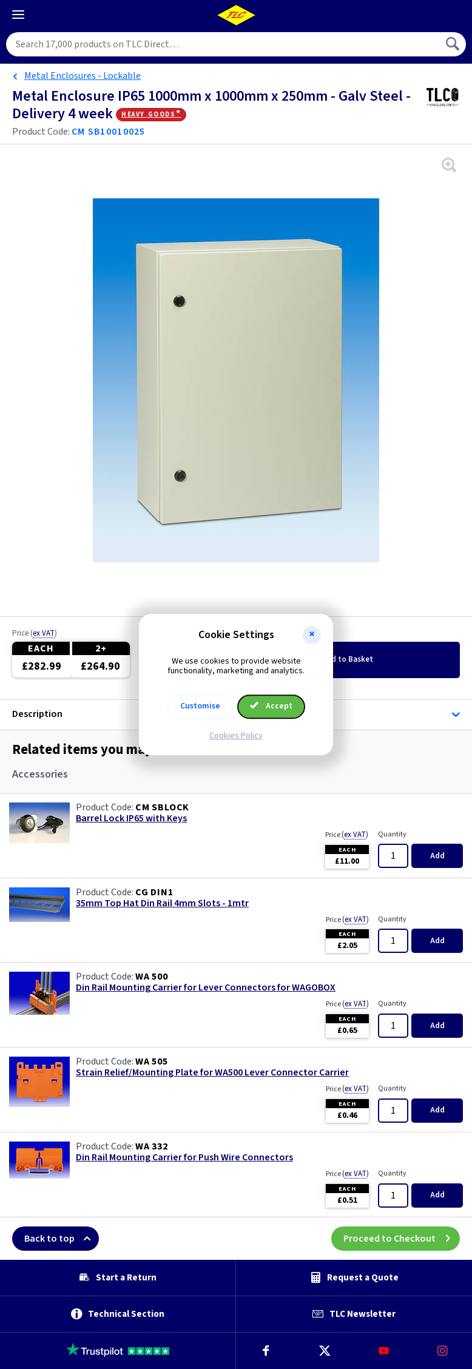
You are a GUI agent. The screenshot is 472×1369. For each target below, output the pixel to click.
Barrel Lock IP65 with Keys (131, 818)
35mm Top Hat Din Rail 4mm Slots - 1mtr (162, 903)
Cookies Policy (236, 736)
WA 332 (151, 1146)
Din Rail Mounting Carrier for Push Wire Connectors (184, 1157)
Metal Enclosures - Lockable (82, 75)
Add (347, 659)
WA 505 (151, 1061)
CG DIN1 (154, 892)
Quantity (392, 834)
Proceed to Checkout (401, 1238)
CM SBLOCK (162, 807)
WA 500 (151, 976)
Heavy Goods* (151, 114)
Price (34, 634)
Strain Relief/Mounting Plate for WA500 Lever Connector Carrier (212, 1072)
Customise (200, 706)
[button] (312, 635)
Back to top (61, 1238)
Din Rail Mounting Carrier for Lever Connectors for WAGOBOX (205, 988)
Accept (271, 706)
